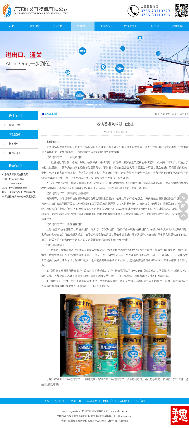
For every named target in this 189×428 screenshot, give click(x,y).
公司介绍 (35, 26)
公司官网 (177, 26)
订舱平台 (153, 26)
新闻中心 (106, 26)
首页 (12, 26)
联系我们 (130, 26)
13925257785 (183, 197)
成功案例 (83, 26)
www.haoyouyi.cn (71, 411)
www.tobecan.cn (119, 411)
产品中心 (59, 26)
